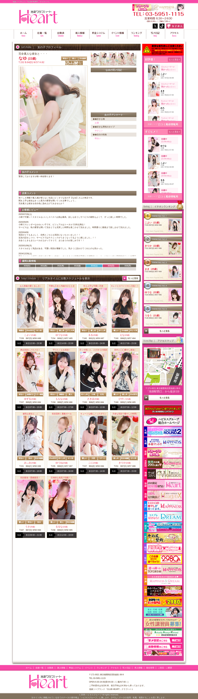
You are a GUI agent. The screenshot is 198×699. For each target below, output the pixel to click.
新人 (80, 34)
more (131, 278)
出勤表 (61, 34)
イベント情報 (117, 34)
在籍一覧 (42, 34)
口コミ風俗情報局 (168, 124)
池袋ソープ (153, 124)
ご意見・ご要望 (165, 668)
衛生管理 (150, 668)
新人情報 (61, 668)
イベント (89, 668)
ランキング (136, 34)
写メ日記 (155, 34)
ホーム (23, 34)
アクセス (174, 34)
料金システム (98, 34)
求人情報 (138, 668)
